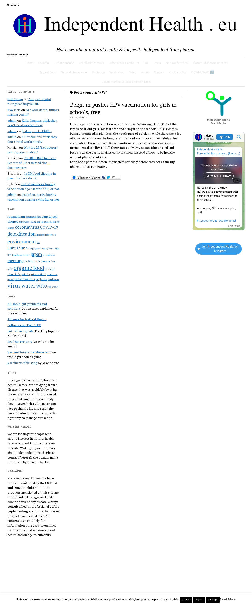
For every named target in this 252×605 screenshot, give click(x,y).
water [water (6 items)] (28, 285)
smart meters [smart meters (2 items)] (25, 279)
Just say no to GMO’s (37, 131)
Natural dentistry (177, 63)
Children (43, 63)
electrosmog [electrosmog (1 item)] (50, 234)
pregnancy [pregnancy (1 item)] (50, 269)
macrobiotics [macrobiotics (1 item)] (49, 255)
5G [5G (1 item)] (8, 216)
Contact (159, 72)
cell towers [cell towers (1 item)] (24, 221)
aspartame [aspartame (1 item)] (31, 216)
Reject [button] (198, 599)
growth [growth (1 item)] (49, 248)
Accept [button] (186, 599)
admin (11, 120)
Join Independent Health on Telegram (217, 249)
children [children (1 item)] (48, 221)
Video (132, 72)
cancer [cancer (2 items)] (47, 216)
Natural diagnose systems (210, 63)
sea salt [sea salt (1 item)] (10, 279)
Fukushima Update (20, 331)
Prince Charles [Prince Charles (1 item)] (14, 274)
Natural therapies (72, 72)
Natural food (47, 72)
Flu (146, 63)
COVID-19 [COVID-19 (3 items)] (49, 227)
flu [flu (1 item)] (38, 242)
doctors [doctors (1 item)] (40, 234)
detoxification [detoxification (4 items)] (21, 234)
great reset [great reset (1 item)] (41, 248)
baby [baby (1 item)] (38, 216)
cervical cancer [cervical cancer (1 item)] (36, 221)
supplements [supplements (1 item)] (41, 279)
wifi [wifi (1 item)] (49, 286)
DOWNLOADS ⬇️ (202, 72)
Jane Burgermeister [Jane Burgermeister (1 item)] (21, 255)
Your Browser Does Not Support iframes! (219, 181)
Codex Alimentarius (91, 63)
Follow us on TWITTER (24, 325)
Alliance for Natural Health (26, 319)
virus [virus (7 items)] (14, 285)
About (145, 72)
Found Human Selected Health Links (126, 82)
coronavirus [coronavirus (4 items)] (27, 227)
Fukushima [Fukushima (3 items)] (17, 247)
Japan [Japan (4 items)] (36, 254)
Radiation (98, 72)
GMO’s (157, 63)
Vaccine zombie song (22, 363)
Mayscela (13, 110)
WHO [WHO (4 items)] (41, 286)
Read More (228, 599)
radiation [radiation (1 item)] (25, 274)
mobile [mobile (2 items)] (28, 261)
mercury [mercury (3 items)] (14, 260)
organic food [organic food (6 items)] (29, 267)
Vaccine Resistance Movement (29, 352)
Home (29, 63)
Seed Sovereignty (19, 341)
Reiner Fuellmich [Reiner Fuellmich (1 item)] (38, 274)
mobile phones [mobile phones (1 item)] (40, 261)
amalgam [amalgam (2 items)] (18, 216)
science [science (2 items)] (52, 274)
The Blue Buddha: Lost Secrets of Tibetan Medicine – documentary (31, 163)
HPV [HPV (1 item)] (9, 255)
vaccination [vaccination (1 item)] (53, 279)
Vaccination (116, 72)
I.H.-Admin (15, 99)
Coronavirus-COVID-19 (124, 63)
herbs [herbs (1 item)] (56, 248)
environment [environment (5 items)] (21, 241)
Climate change (64, 63)
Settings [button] (212, 599)
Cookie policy (177, 72)
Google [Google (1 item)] (31, 248)
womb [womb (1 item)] (55, 286)
